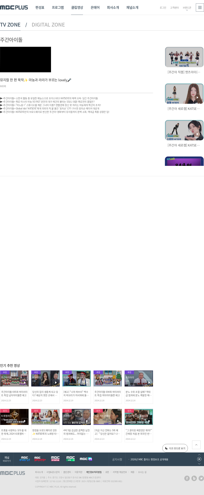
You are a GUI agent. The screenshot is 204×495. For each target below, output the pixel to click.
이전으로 (199, 454)
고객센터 (174, 7)
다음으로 (199, 463)
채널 (6, 458)
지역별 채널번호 (120, 472)
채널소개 (132, 7)
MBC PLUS (14, 7)
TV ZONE (10, 24)
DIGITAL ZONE (48, 24)
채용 (132, 472)
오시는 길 (142, 472)
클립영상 (77, 7)
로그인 (163, 7)
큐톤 (107, 472)
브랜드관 (187, 7)
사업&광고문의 (53, 472)
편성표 (39, 7)
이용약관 (78, 472)
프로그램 (58, 7)
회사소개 (113, 7)
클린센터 (67, 472)
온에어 (95, 7)
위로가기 (196, 445)
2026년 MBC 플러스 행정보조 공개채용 (149, 459)
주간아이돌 (11, 39)
